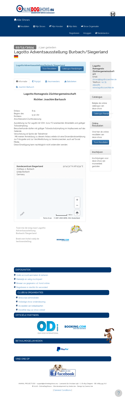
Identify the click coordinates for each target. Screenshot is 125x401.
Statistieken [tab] (70, 81)
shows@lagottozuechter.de (104, 79)
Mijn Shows (39, 26)
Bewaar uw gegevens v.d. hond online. (33, 283)
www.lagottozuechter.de (103, 87)
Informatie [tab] (21, 81)
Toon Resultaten (49, 69)
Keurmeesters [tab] (52, 81)
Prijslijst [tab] (36, 81)
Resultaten (23, 26)
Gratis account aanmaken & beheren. (32, 275)
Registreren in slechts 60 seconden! (32, 287)
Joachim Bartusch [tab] (25, 87)
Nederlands (102, 33)
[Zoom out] (77, 205)
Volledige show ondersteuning (31, 302)
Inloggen (87, 33)
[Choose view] (77, 213)
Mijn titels (72, 26)
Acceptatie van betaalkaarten (30, 306)
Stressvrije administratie (28, 298)
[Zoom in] (77, 199)
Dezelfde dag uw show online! (31, 310)
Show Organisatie (90, 26)
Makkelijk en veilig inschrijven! (29, 279)
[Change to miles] (64, 215)
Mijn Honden (56, 26)
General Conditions (62, 390)
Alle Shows (22, 19)
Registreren (74, 33)
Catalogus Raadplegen (72, 69)
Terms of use (47, 218)
